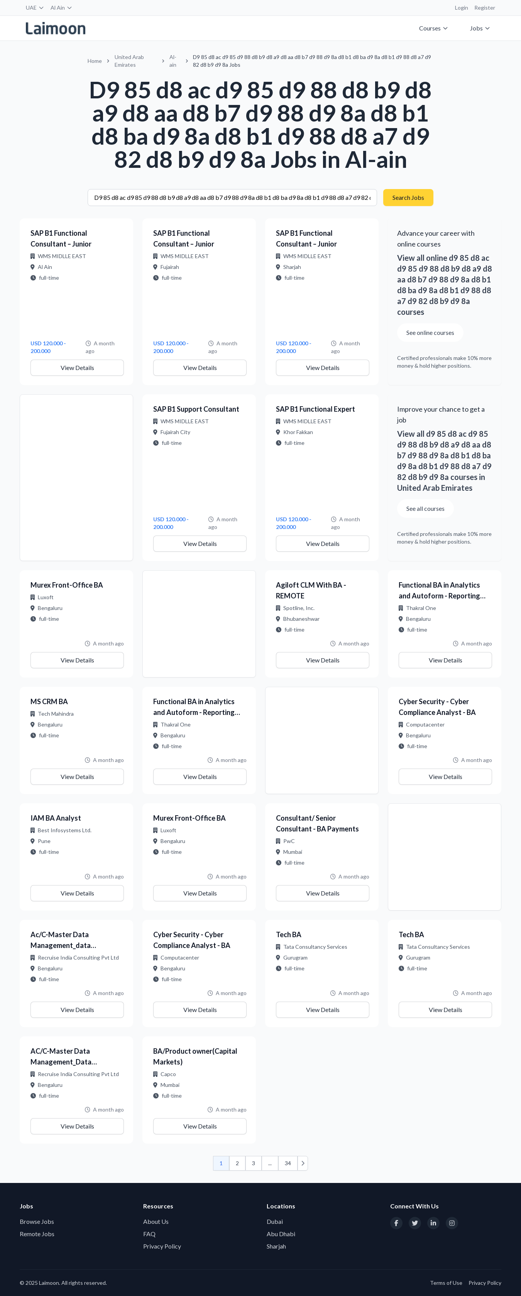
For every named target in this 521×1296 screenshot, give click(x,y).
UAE (35, 7)
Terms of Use (446, 1282)
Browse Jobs (37, 1221)
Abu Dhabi (281, 1233)
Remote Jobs (37, 1233)
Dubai (275, 1221)
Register (484, 7)
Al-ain (172, 61)
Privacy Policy (162, 1246)
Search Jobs (408, 197)
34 (288, 1163)
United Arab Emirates (129, 61)
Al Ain (62, 7)
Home (95, 60)
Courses (433, 28)
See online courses (430, 332)
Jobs (480, 28)
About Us (156, 1221)
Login (461, 7)
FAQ (149, 1233)
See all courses (425, 508)
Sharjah (276, 1246)
